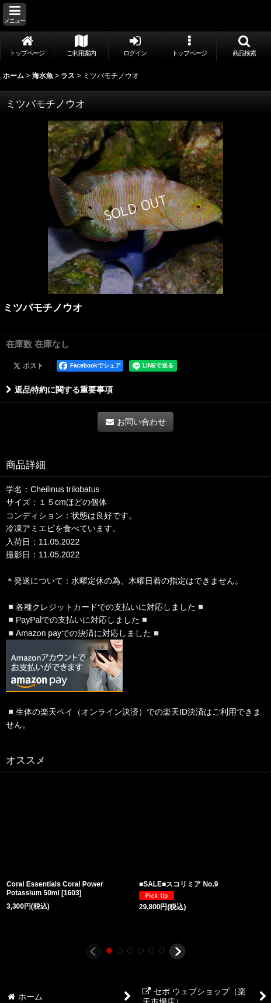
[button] (14, 14)
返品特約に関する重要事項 (59, 389)
